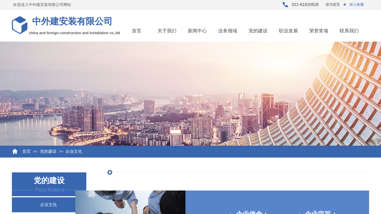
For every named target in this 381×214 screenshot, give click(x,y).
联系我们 (349, 30)
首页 (136, 30)
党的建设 (258, 30)
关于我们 (167, 30)
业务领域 (227, 30)
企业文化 (73, 151)
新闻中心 (197, 30)
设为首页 (333, 4)
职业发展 (288, 30)
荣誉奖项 (318, 30)
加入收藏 (356, 4)
